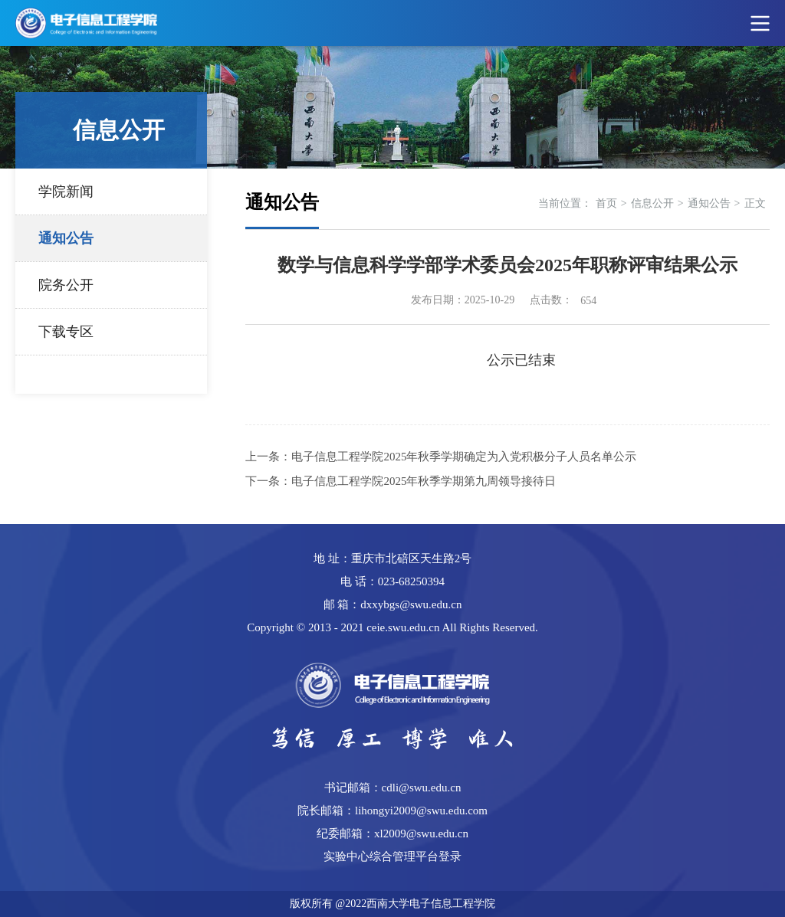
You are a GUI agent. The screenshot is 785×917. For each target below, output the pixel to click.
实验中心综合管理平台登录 (392, 856)
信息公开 (652, 203)
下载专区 (66, 331)
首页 (606, 203)
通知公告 (66, 238)
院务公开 (66, 285)
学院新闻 (66, 191)
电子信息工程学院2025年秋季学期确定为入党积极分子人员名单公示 (463, 456)
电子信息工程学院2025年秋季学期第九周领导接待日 (423, 481)
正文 (755, 203)
